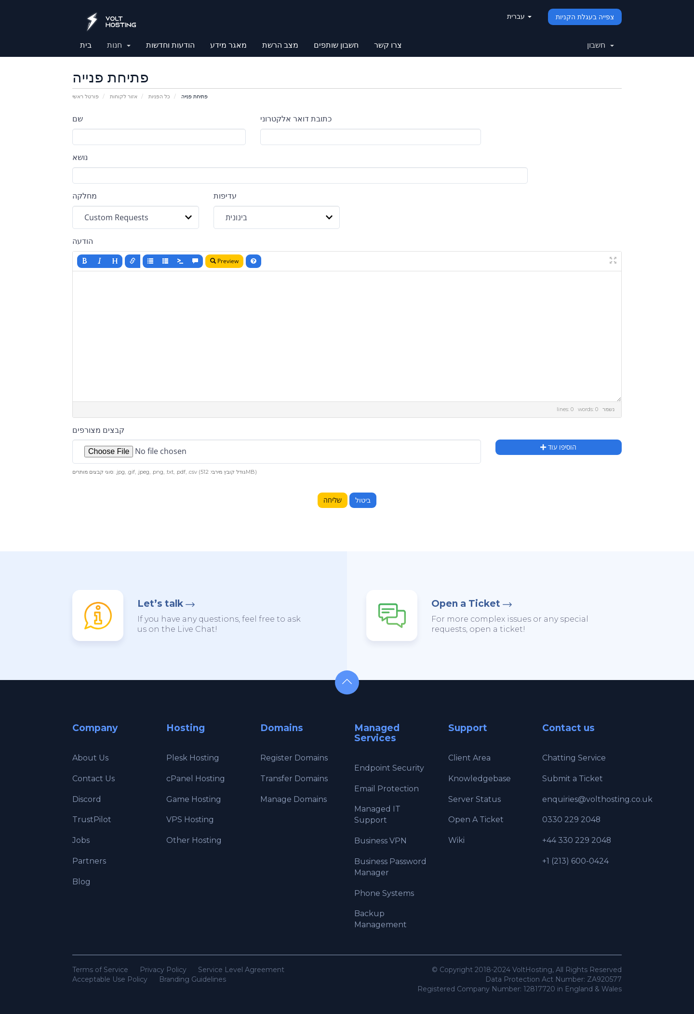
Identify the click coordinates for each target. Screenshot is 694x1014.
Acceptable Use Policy (109, 979)
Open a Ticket (465, 603)
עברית (519, 16)
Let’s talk (160, 603)
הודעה (82, 241)
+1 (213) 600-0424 (575, 861)
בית (86, 45)
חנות (119, 45)
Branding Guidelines (192, 979)
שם (77, 118)
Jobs (81, 840)
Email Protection (386, 788)
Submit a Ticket (572, 778)
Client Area (469, 757)
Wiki (456, 840)
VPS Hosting (190, 819)
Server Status (474, 799)
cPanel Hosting (195, 778)
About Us (90, 757)
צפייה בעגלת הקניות (585, 17)
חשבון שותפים (336, 45)
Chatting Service (574, 757)
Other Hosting (194, 840)
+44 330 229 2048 (577, 840)
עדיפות (225, 195)
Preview (224, 261)
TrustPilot (91, 819)
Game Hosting (193, 799)
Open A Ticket (476, 819)
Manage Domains (293, 799)
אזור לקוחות (123, 96)
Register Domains (294, 757)
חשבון (600, 45)
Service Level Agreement (241, 969)
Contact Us (93, 778)
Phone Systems (384, 893)
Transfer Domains (294, 778)
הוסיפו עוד (558, 447)
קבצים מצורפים (98, 430)
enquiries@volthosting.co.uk (597, 799)
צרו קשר (388, 45)
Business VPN (380, 840)
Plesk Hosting (192, 757)
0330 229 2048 (571, 819)
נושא (80, 157)
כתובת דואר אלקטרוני (296, 118)
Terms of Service (100, 969)
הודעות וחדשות (170, 45)
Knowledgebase (479, 778)
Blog (81, 881)
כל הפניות (159, 96)
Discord (86, 799)
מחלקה (84, 195)
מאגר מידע (228, 45)
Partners (89, 861)
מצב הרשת (280, 45)
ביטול (363, 500)
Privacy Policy (163, 969)
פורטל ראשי (85, 96)
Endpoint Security (389, 768)
